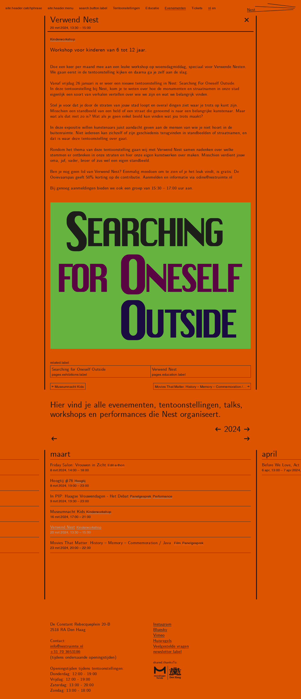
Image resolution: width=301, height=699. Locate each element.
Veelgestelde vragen (171, 646)
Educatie (152, 8)
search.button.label (93, 8)
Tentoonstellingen (126, 8)
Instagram (162, 624)
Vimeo (159, 635)
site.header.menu (60, 8)
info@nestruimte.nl (66, 646)
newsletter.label (167, 652)
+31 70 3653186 (65, 652)
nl (209, 8)
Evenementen (175, 8)
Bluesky (160, 630)
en (214, 8)
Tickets (196, 8)
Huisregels (162, 641)
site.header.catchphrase (23, 8)
